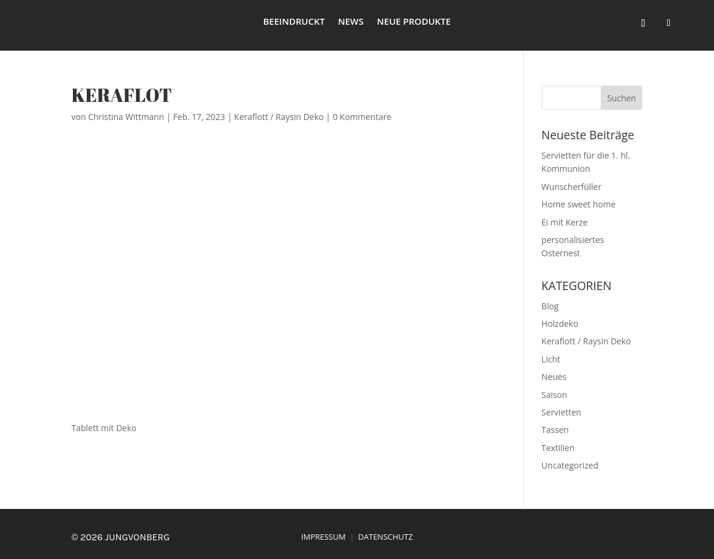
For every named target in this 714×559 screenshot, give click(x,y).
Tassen (555, 429)
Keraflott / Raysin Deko (279, 116)
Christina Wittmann (126, 116)
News (351, 22)
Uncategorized (570, 465)
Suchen (621, 98)
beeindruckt (294, 22)
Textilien (558, 447)
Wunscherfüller (572, 186)
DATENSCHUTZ (385, 536)
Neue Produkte (414, 22)
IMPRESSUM (323, 536)
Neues (554, 376)
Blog (550, 306)
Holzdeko (560, 323)
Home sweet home (579, 204)
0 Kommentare (362, 116)
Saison (555, 394)
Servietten (561, 412)
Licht (551, 359)
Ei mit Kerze (565, 222)
